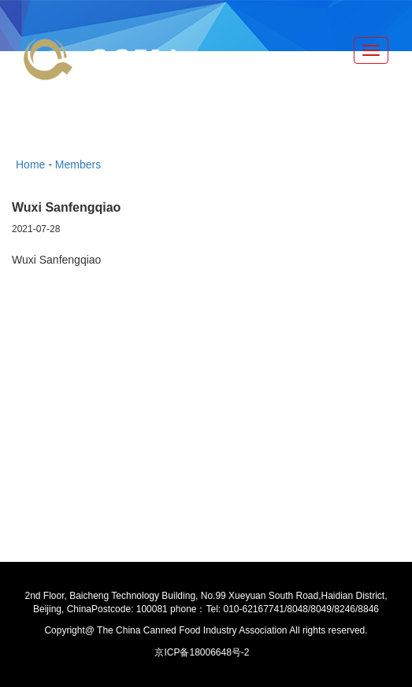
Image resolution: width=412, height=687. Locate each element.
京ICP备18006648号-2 (201, 652)
